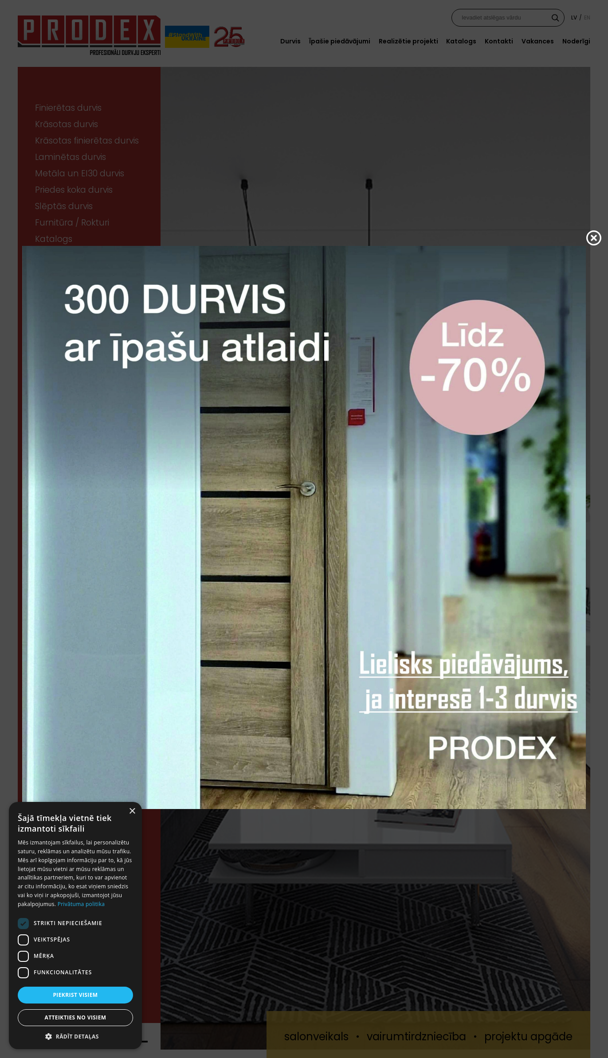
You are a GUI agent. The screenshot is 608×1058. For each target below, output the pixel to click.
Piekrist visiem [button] (75, 995)
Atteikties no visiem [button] (75, 1017)
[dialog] (75, 925)
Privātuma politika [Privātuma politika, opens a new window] (81, 904)
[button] (75, 1036)
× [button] (132, 811)
